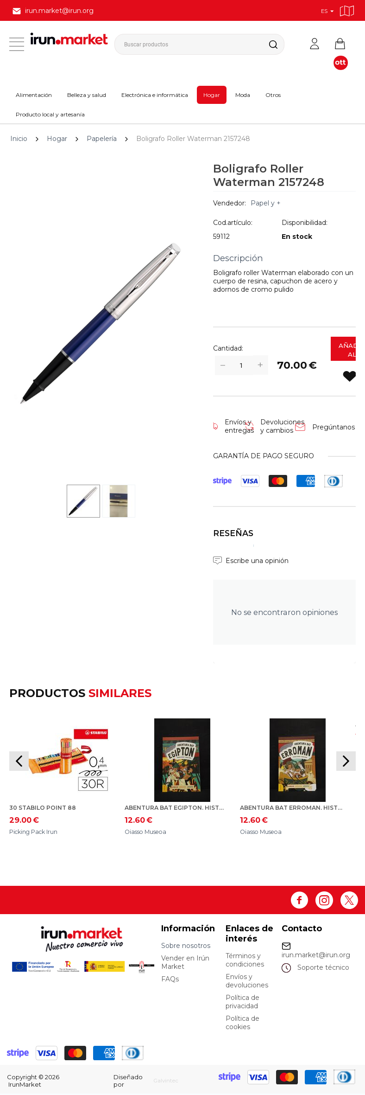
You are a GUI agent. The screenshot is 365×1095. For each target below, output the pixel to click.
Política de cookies (242, 1024)
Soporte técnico (323, 969)
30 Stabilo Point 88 (46, 808)
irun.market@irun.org (316, 956)
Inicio (18, 138)
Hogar (211, 94)
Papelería (102, 138)
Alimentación (34, 94)
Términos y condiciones (245, 961)
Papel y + (266, 203)
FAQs (170, 980)
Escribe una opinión (257, 561)
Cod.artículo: (232, 222)
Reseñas (233, 533)
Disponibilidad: (304, 222)
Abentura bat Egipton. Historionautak (176, 808)
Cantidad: (228, 348)
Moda (242, 94)
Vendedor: (229, 203)
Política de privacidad (242, 1003)
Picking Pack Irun (37, 833)
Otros (273, 94)
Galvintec (162, 1082)
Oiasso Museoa (149, 833)
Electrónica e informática (154, 94)
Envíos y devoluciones (247, 982)
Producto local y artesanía (50, 114)
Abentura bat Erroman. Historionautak (292, 808)
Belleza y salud (86, 94)
